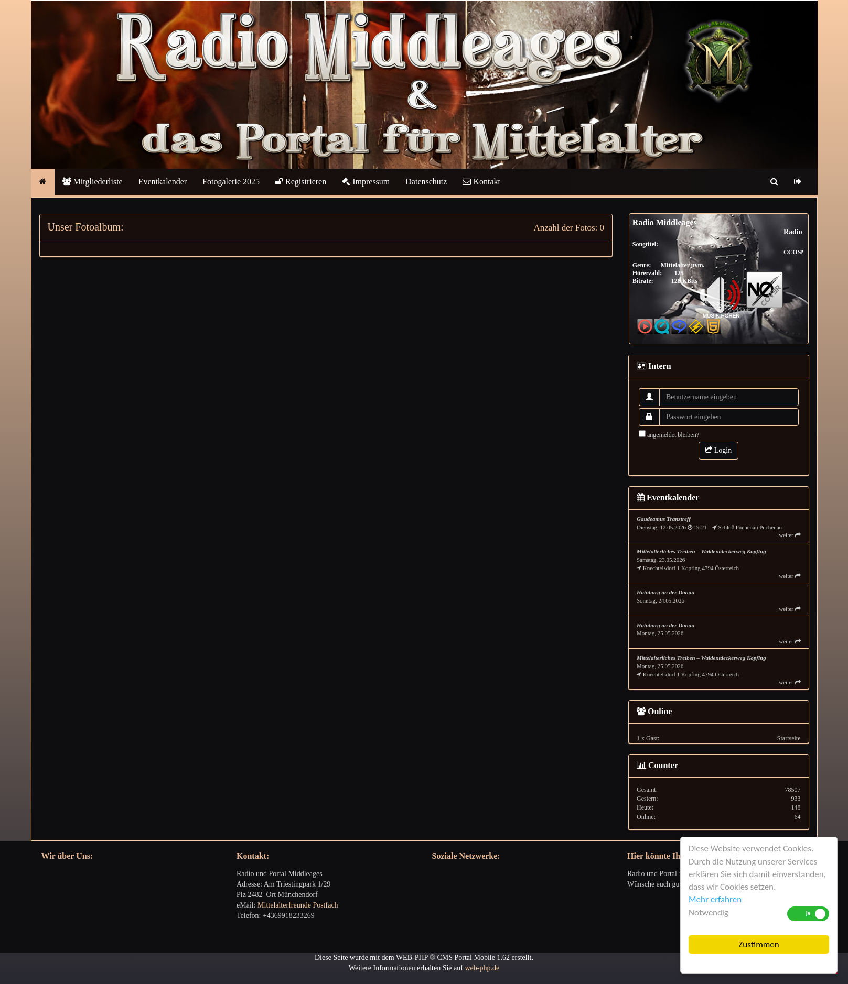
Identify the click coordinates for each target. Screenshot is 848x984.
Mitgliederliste (92, 181)
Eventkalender (162, 181)
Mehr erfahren (715, 899)
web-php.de (482, 968)
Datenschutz (426, 181)
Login (718, 450)
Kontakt (481, 181)
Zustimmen (758, 944)
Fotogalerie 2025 (231, 181)
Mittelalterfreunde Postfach (297, 905)
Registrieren (300, 181)
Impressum (366, 181)
